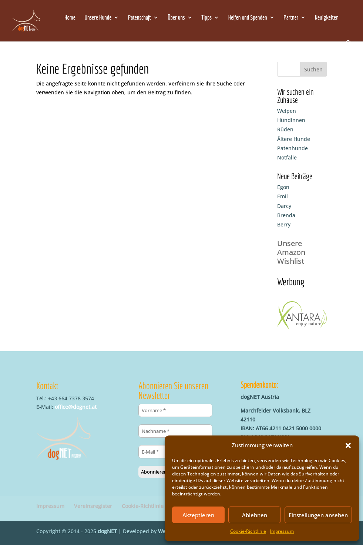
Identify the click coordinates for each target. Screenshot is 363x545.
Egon (283, 187)
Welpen (286, 110)
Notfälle (287, 157)
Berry (283, 224)
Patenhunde (292, 148)
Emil (282, 196)
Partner (290, 18)
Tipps (206, 18)
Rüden (285, 129)
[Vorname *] (175, 410)
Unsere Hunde (97, 18)
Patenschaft (139, 18)
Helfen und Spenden (247, 18)
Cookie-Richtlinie (248, 531)
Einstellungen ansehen (318, 515)
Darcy (284, 205)
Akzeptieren (198, 515)
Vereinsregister (93, 505)
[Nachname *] (175, 431)
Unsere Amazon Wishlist (291, 252)
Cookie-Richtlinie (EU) (148, 505)
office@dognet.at (76, 406)
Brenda (286, 215)
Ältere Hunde (293, 138)
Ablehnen (254, 515)
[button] (348, 445)
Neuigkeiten (327, 18)
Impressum (282, 531)
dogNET (107, 531)
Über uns (176, 18)
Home (69, 18)
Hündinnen (291, 120)
